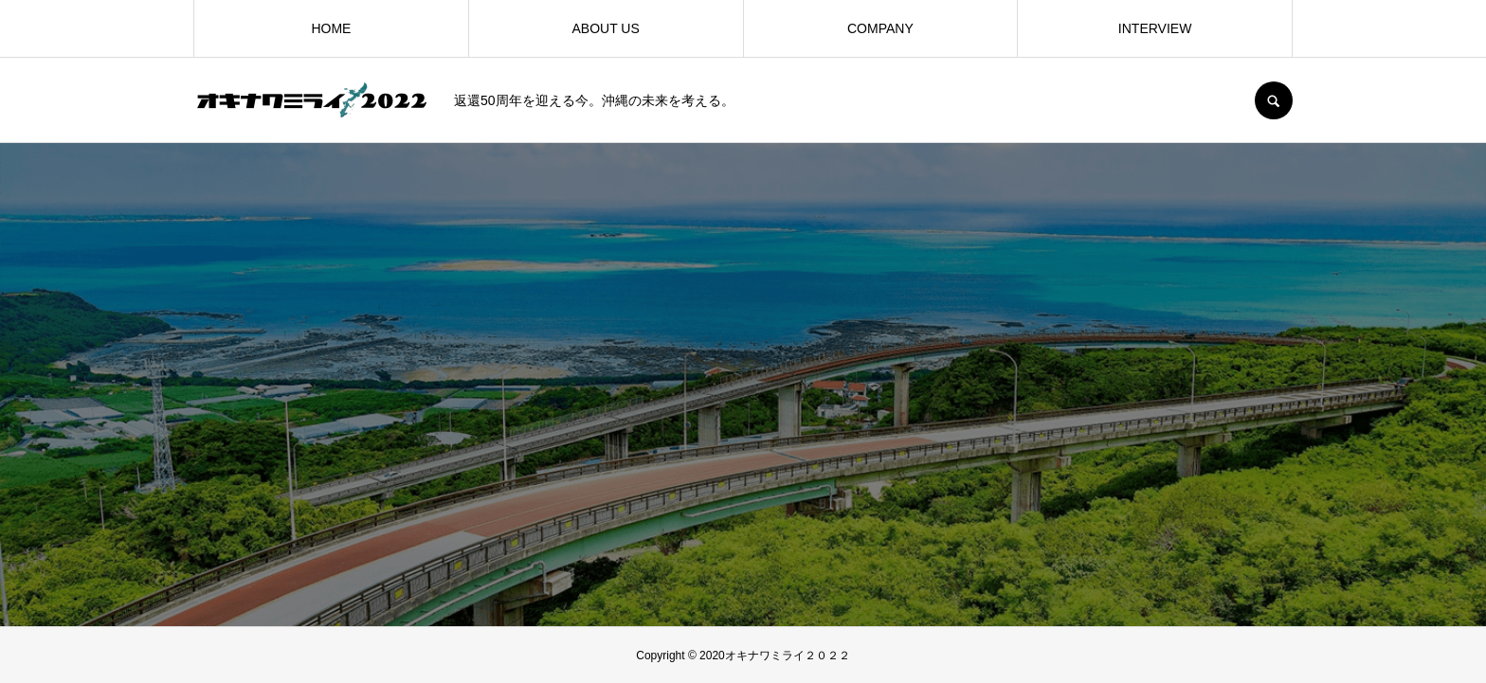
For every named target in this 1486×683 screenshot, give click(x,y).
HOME (331, 28)
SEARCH (1274, 100)
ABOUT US (605, 28)
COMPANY (880, 28)
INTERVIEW (1155, 28)
